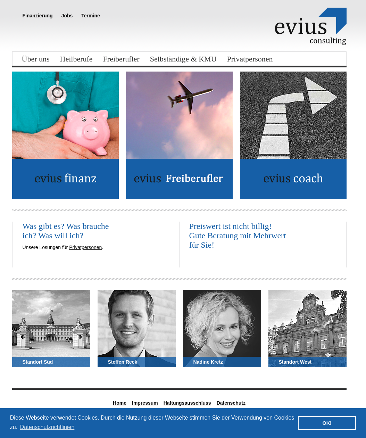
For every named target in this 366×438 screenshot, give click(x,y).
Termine (90, 15)
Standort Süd (38, 362)
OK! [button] (326, 423)
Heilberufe (76, 59)
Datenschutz (231, 403)
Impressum (145, 403)
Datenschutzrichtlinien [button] (47, 427)
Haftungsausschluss (187, 403)
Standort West (295, 362)
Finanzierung (38, 15)
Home (119, 403)
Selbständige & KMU (183, 59)
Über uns (36, 59)
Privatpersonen (250, 59)
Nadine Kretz (208, 362)
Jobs (67, 15)
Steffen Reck (123, 362)
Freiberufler (121, 59)
